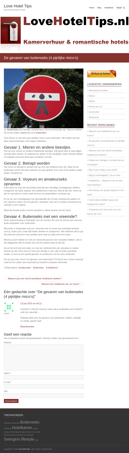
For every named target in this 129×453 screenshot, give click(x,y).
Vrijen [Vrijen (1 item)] (36, 440)
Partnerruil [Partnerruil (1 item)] (14, 435)
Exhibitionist (52, 268)
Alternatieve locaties (98, 90)
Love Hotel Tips (18, 6)
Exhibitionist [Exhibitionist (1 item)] (8, 428)
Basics (92, 96)
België (119, 8)
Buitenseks (38, 268)
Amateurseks (24, 268)
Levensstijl (94, 112)
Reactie (7, 342)
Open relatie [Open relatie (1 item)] (36, 432)
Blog (99, 8)
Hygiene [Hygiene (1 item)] (35, 428)
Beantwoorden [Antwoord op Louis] (27, 326)
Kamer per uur (95, 106)
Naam (7, 373)
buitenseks (41, 133)
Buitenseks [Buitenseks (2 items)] (29, 422)
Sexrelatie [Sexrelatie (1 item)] (30, 435)
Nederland (109, 8)
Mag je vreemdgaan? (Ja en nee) (104, 175)
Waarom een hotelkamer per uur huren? (61, 284)
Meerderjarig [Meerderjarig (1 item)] (14, 432)
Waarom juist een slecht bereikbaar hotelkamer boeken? (33, 278)
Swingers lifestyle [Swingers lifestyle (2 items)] (19, 439)
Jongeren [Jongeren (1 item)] (7, 432)
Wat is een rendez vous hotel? (103, 170)
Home (91, 8)
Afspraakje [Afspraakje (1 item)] (7, 423)
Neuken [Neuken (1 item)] (29, 432)
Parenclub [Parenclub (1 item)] (7, 435)
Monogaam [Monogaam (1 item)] (22, 432)
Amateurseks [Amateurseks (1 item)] (15, 423)
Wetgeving (94, 117)
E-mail (7, 382)
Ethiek (92, 101)
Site (6, 391)
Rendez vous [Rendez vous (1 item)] (22, 435)
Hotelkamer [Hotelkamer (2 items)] (22, 427)
